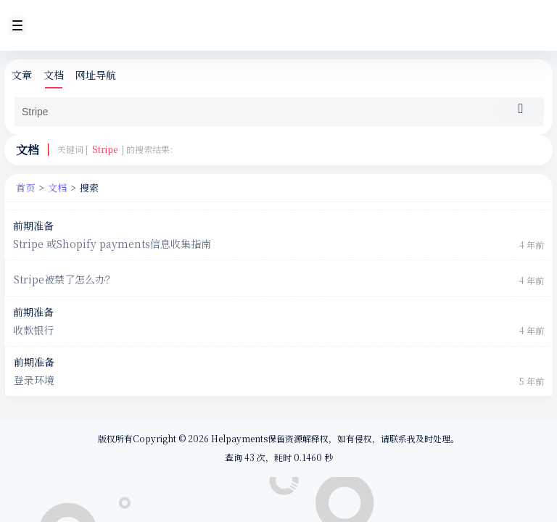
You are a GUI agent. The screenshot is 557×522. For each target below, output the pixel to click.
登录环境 (34, 380)
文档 (54, 75)
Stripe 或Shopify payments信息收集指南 (112, 244)
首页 (25, 187)
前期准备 (33, 226)
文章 (22, 75)
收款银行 (33, 330)
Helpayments (238, 438)
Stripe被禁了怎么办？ (64, 279)
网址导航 (95, 75)
